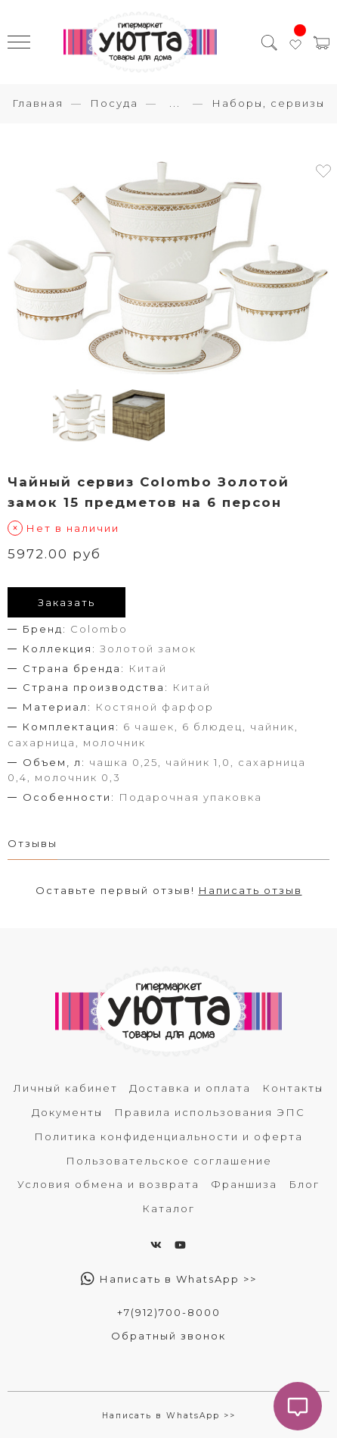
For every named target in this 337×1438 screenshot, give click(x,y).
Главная (37, 103)
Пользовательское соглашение (169, 1161)
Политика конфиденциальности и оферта (168, 1136)
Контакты (292, 1088)
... (175, 103)
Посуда (114, 103)
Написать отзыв (250, 890)
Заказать (66, 602)
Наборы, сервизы (268, 103)
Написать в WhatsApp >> (169, 1279)
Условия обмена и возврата (108, 1184)
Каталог (168, 1208)
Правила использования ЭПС (209, 1112)
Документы (67, 1112)
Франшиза (244, 1184)
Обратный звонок (168, 1336)
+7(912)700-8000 (169, 1312)
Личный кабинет (66, 1088)
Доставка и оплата (190, 1088)
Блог (304, 1184)
